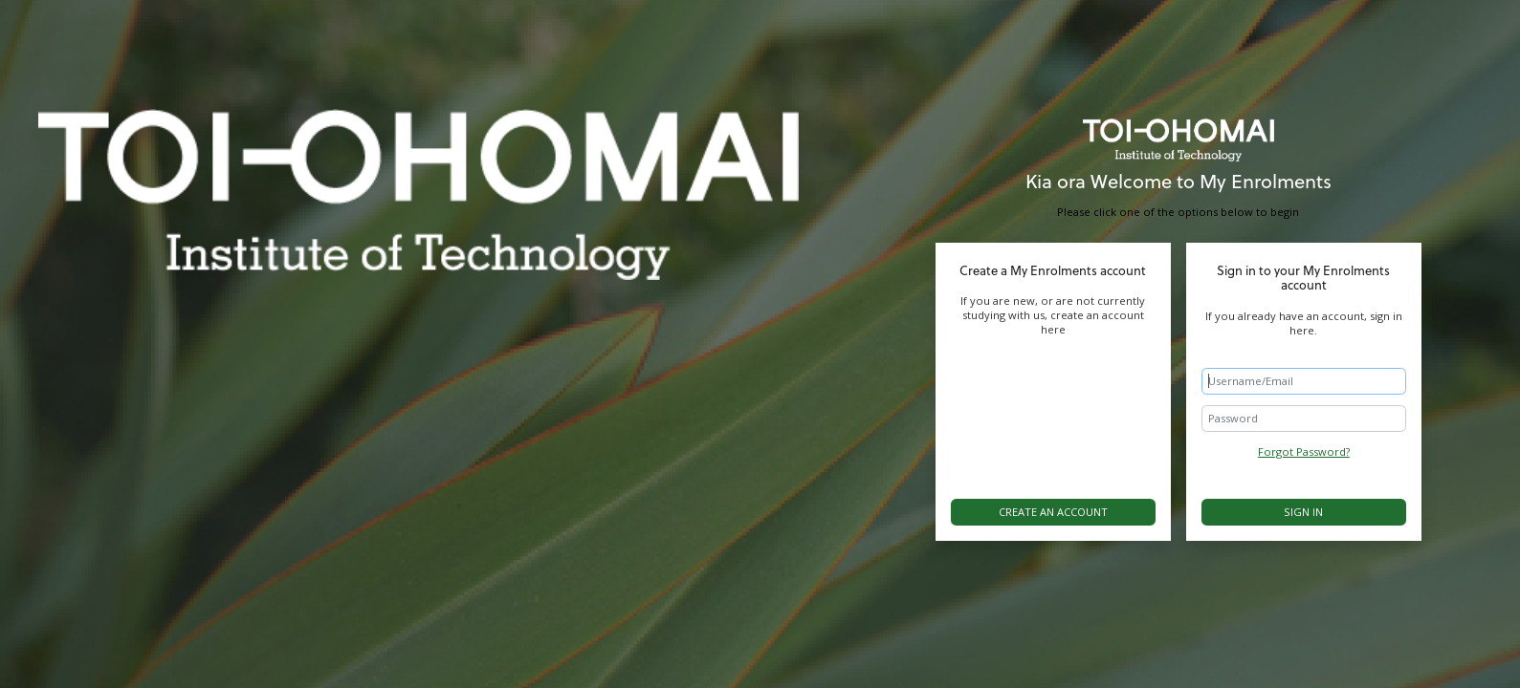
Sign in (1303, 512)
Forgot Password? (1304, 451)
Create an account (1053, 512)
